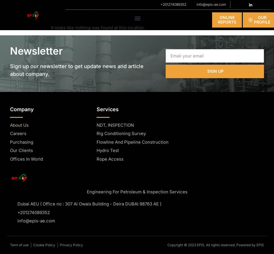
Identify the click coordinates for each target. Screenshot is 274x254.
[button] (137, 18)
